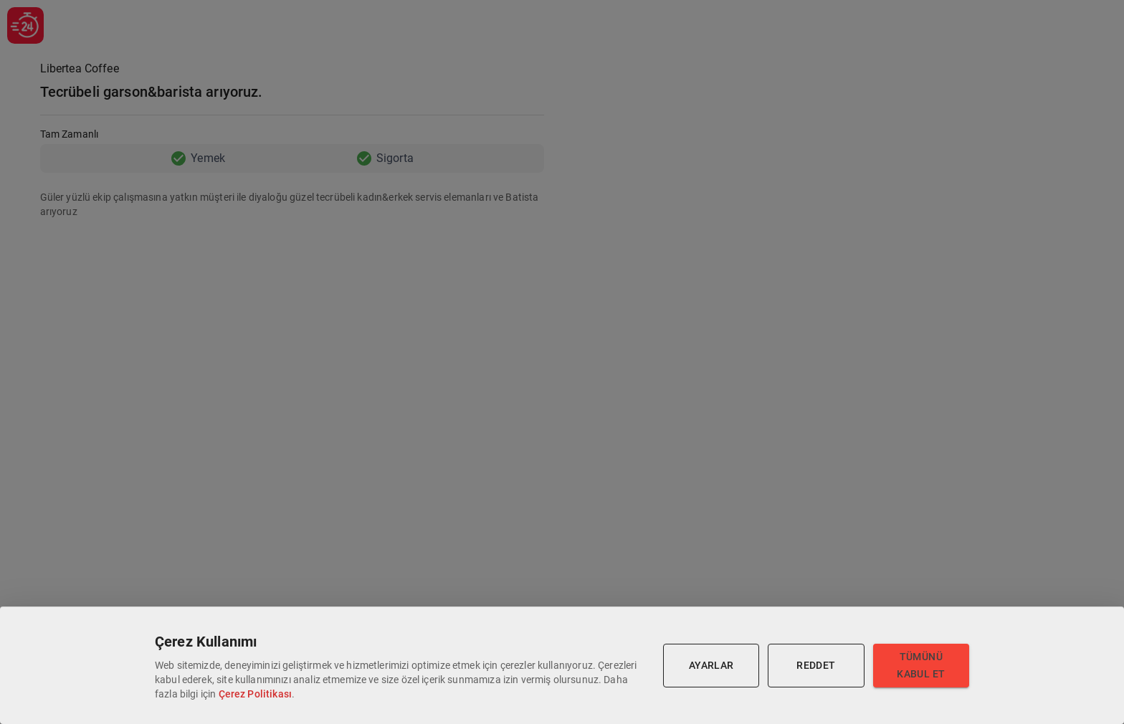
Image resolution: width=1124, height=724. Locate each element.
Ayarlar (711, 665)
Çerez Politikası (255, 694)
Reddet (815, 665)
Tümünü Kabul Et (921, 665)
